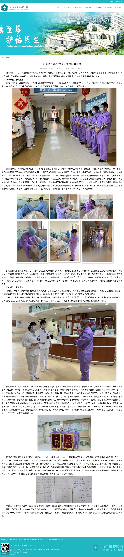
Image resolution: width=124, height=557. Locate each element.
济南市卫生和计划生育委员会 (33, 540)
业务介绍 (31, 545)
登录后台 (12, 554)
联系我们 (42, 545)
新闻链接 (7, 57)
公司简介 (15, 545)
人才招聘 (36, 545)
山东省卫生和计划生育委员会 (53, 540)
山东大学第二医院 (16, 540)
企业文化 (21, 545)
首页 (11, 545)
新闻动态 (26, 545)
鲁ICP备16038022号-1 (16, 551)
